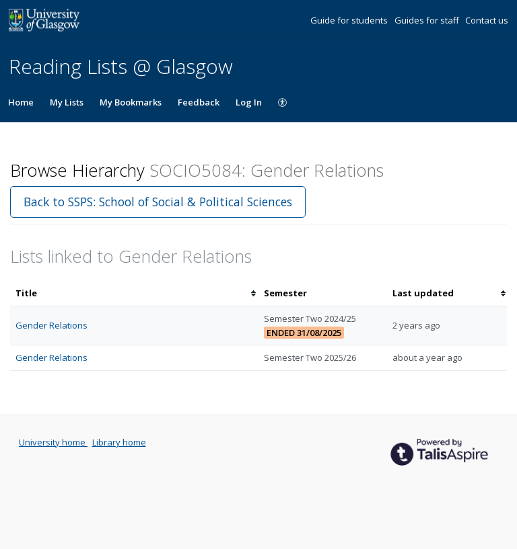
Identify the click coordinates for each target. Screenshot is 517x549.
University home (53, 442)
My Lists (66, 102)
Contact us (486, 20)
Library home (119, 442)
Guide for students (350, 20)
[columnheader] (134, 293)
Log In (249, 102)
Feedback (198, 102)
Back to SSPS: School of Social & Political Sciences (158, 202)
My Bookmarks (131, 102)
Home (21, 102)
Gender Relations (51, 325)
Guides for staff (427, 20)
